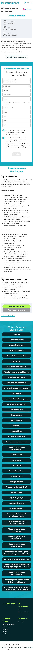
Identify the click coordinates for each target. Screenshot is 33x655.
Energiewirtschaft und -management (16, 399)
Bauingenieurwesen (16, 481)
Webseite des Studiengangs (16, 310)
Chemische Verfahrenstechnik (16, 404)
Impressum (3, 647)
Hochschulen (15, 132)
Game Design (16, 460)
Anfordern (16, 154)
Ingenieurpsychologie (16, 498)
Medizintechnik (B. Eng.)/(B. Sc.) (16, 487)
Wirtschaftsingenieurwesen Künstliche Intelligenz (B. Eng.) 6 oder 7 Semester (16, 565)
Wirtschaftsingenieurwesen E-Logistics (16, 372)
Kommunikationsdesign (16, 471)
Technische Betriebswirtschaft (16, 356)
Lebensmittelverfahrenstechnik (16, 383)
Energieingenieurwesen (16, 503)
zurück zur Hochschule (8, 316)
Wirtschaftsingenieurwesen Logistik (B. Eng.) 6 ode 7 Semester (16, 522)
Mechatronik (16, 361)
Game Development (16, 409)
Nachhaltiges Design (16, 476)
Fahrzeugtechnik (16, 415)
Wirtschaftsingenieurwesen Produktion (16, 388)
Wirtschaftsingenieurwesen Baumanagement (16, 448)
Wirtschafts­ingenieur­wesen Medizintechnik (16, 530)
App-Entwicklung (16, 431)
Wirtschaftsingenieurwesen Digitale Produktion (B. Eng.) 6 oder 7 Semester (16, 553)
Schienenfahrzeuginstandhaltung (16, 442)
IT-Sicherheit (16, 426)
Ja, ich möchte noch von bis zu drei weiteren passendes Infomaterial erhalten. (15, 132)
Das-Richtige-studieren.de (8, 624)
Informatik (16, 334)
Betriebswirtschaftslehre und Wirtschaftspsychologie (16, 515)
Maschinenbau (16, 393)
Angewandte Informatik (16, 345)
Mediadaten (20, 609)
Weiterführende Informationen (16, 57)
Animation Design (16, 455)
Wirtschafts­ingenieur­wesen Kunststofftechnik (16, 573)
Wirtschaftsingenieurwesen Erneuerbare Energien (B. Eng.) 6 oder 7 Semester (16, 588)
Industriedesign (16, 465)
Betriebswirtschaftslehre (16, 508)
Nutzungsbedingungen (12, 140)
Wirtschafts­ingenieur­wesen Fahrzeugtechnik (16, 545)
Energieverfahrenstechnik (16, 377)
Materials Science (16, 492)
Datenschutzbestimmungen (13, 142)
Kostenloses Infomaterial (17, 306)
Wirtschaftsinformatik (17, 340)
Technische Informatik (16, 350)
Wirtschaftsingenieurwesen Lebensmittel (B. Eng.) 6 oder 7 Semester (16, 581)
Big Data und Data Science (16, 436)
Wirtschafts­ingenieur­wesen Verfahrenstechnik (16, 537)
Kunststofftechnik (16, 420)
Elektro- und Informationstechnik (16, 366)
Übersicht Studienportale (8, 607)
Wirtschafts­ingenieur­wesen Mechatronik (16, 559)
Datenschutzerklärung (16, 647)
